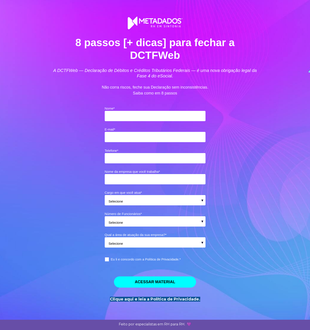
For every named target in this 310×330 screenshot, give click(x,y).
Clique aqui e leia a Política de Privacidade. (155, 299)
